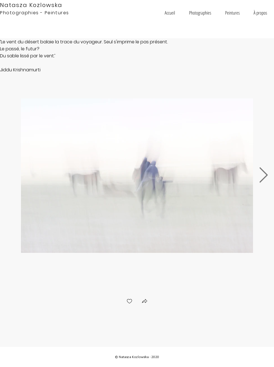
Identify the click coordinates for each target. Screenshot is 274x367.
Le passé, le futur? (19, 49)
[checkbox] (129, 302)
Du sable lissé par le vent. (27, 56)
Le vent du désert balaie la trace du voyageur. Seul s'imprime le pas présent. (84, 42)
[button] (200, 12)
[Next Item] (263, 175)
